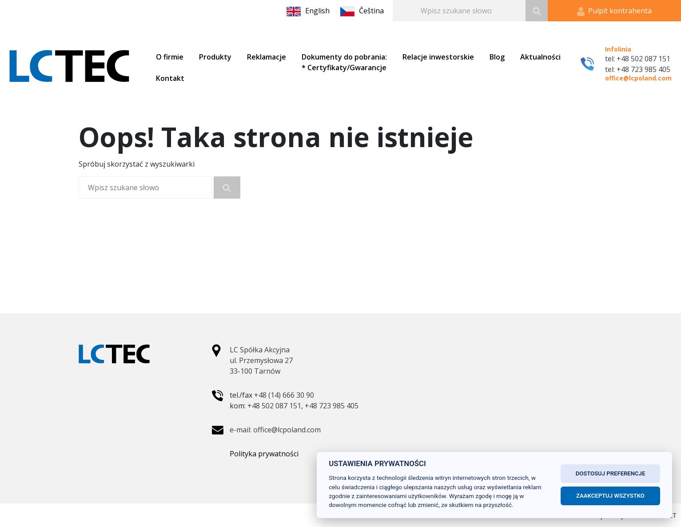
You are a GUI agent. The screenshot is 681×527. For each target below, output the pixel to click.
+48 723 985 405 (331, 406)
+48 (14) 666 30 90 (284, 395)
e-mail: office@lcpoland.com (275, 430)
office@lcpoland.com (638, 78)
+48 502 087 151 (274, 406)
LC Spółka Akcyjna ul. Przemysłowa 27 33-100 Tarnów (261, 360)
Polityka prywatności (264, 454)
